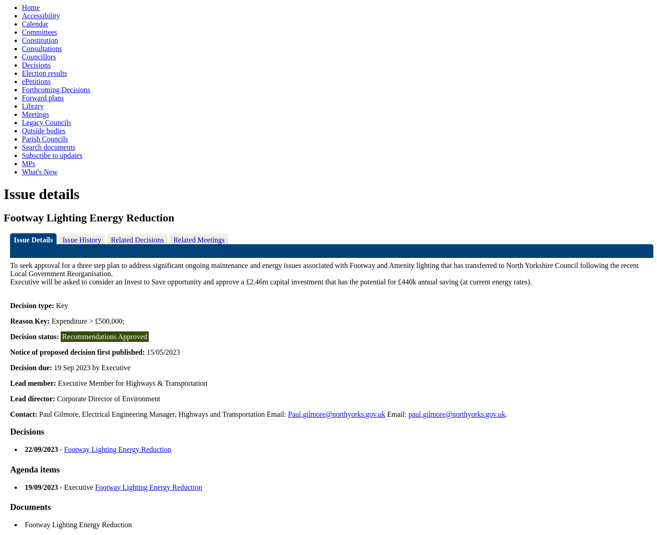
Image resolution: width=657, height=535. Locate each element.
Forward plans (43, 98)
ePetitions (36, 81)
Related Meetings (198, 240)
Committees (39, 32)
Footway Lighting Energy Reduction (117, 449)
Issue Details (33, 240)
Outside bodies (44, 131)
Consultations (42, 48)
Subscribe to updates (52, 155)
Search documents (48, 147)
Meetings (35, 114)
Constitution (40, 40)
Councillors (39, 57)
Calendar (35, 24)
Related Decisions (137, 240)
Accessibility (41, 16)
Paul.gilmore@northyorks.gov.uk (336, 414)
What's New (39, 172)
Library (33, 106)
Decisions (36, 65)
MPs (28, 164)
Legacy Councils (46, 122)
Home (31, 7)
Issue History (82, 240)
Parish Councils (45, 139)
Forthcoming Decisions (56, 90)
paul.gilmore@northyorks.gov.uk (456, 414)
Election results (44, 73)
